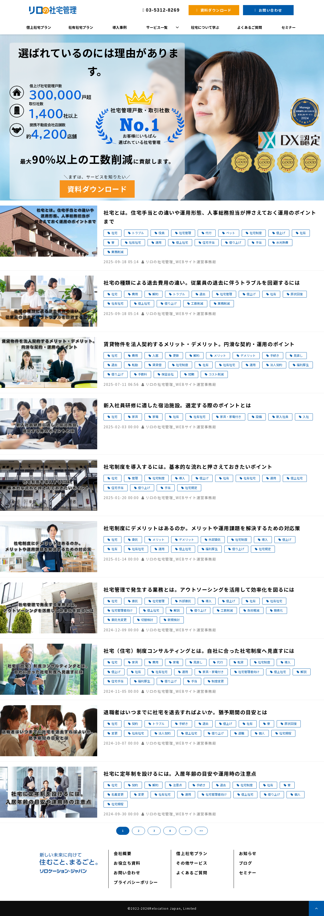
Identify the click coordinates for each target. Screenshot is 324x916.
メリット (220, 355)
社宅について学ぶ (205, 27)
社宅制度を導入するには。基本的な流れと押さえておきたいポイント (188, 466)
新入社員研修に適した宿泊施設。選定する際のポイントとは (177, 405)
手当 (259, 242)
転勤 (135, 365)
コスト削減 (216, 374)
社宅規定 (191, 487)
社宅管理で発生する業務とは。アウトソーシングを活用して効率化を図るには (199, 589)
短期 (191, 374)
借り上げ (235, 242)
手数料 (142, 374)
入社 (306, 416)
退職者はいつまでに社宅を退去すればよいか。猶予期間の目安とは (186, 712)
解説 (177, 610)
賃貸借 (156, 365)
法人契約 (276, 365)
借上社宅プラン (38, 27)
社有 (303, 233)
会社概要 (122, 853)
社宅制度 (256, 233)
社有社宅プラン (80, 27)
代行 (209, 233)
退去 (202, 294)
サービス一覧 (157, 27)
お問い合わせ (270, 10)
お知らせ (248, 853)
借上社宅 (182, 242)
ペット (230, 233)
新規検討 (174, 619)
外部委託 (215, 539)
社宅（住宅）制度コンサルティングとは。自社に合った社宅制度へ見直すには (199, 650)
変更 (114, 733)
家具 (135, 416)
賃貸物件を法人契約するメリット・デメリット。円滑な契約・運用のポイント (199, 344)
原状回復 (297, 294)
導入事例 (119, 27)
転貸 (240, 662)
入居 (155, 355)
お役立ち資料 (127, 863)
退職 (241, 733)
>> (201, 831)
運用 (158, 242)
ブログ (245, 863)
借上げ (280, 233)
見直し (298, 355)
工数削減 (197, 303)
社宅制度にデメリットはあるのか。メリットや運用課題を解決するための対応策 (202, 528)
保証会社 (167, 374)
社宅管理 (185, 233)
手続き (274, 355)
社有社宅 (135, 242)
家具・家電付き (230, 416)
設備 (259, 416)
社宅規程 (285, 733)
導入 (182, 478)
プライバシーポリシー (136, 882)
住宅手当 (208, 242)
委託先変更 (119, 619)
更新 (176, 355)
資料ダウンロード (216, 10)
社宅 (114, 233)
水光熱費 (282, 242)
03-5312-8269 (163, 10)
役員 (161, 233)
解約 (155, 294)
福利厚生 (303, 365)
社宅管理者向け (122, 610)
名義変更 (117, 794)
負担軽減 (253, 610)
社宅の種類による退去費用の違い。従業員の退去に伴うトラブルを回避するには (202, 282)
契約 (135, 723)
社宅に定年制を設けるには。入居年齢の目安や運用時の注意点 (180, 773)
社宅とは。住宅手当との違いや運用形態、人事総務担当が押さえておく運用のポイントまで (210, 217)
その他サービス (191, 863)
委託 (135, 539)
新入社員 (282, 416)
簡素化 (278, 610)
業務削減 (117, 252)
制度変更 (218, 681)
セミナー (288, 27)
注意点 (177, 785)
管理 (135, 478)
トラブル (138, 233)
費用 (135, 294)
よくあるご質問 (249, 27)
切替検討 (147, 619)
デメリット (248, 355)
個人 (262, 733)
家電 (155, 416)
